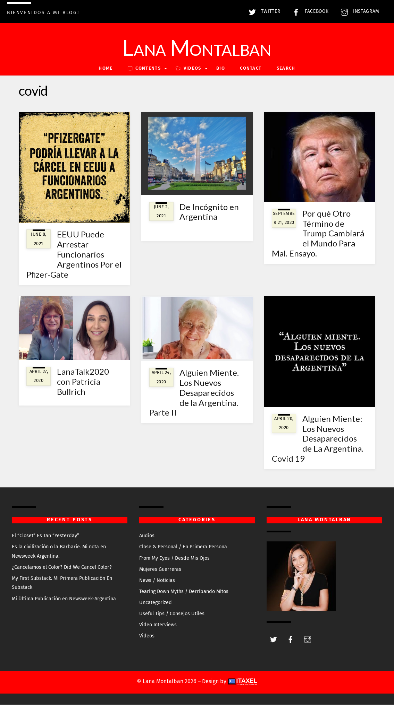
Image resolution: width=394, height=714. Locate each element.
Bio (220, 77)
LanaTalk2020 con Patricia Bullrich (83, 391)
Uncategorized (155, 612)
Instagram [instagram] (358, 11)
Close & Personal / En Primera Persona (183, 556)
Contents (144, 77)
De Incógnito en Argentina (209, 221)
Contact (250, 77)
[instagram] (308, 648)
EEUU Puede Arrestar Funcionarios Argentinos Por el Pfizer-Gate (73, 264)
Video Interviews (158, 634)
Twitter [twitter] (262, 11)
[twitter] (273, 648)
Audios (146, 545)
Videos (146, 645)
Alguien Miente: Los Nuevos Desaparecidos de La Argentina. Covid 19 (317, 448)
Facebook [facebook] (308, 11)
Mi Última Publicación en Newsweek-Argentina (64, 608)
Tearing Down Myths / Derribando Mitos (183, 601)
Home (105, 77)
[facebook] (290, 648)
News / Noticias (157, 590)
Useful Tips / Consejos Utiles (171, 623)
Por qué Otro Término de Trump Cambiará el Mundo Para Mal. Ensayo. (318, 243)
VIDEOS (188, 77)
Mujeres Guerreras (160, 579)
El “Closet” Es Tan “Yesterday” (45, 545)
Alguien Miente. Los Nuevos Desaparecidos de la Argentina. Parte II (194, 402)
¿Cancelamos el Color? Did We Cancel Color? (62, 577)
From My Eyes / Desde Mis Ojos (174, 568)
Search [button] (286, 77)
